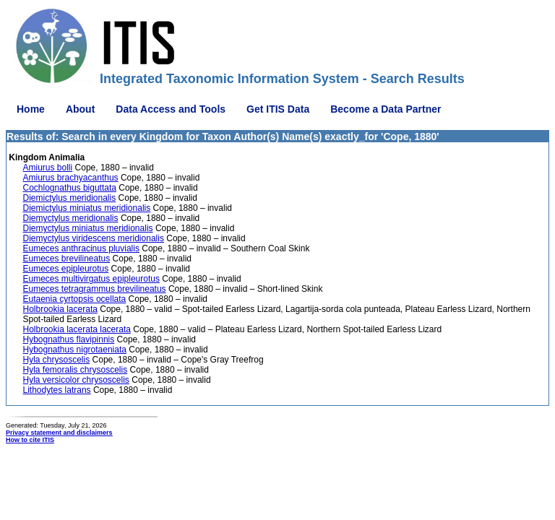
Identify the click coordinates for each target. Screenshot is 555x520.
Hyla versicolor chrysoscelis (76, 380)
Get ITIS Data (277, 109)
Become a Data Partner (385, 109)
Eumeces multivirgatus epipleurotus (91, 279)
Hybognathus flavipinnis (69, 339)
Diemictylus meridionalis (69, 198)
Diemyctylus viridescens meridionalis (93, 238)
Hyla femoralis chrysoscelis (75, 370)
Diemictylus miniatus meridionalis (87, 208)
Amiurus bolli (48, 167)
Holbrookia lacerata (60, 309)
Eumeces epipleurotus (66, 269)
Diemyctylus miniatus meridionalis (88, 228)
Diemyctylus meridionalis (71, 218)
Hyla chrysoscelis (56, 360)
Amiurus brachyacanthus (71, 178)
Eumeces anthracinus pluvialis (81, 248)
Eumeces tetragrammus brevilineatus (94, 289)
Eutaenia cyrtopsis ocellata (74, 299)
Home (31, 109)
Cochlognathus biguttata (69, 188)
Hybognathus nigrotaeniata (74, 349)
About (80, 109)
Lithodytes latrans (57, 390)
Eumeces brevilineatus (67, 259)
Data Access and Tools (170, 109)
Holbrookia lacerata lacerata (77, 329)
